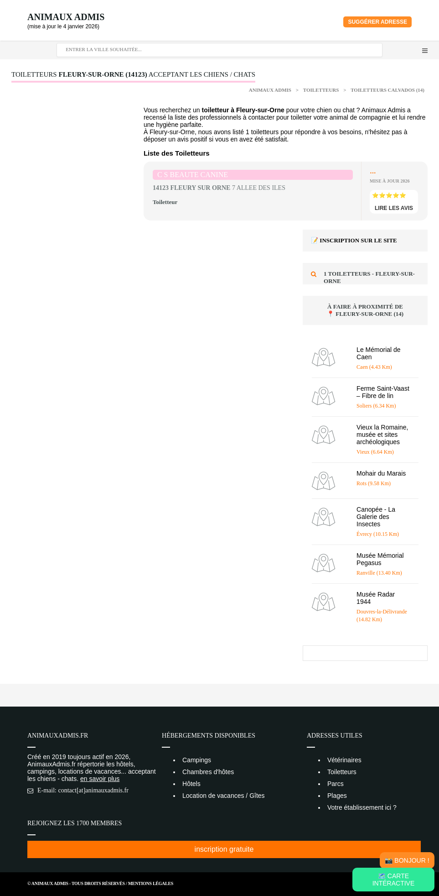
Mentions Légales (150, 883)
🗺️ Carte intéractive (393, 879)
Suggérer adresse (377, 22)
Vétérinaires (344, 760)
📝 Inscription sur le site (354, 240)
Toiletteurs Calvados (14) (387, 90)
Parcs (335, 783)
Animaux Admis (65, 17)
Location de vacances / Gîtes (223, 795)
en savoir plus (99, 778)
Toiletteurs (321, 90)
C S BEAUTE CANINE (192, 174)
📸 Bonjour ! (407, 860)
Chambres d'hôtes (208, 771)
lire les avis (394, 208)
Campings (196, 760)
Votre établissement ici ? (362, 807)
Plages (337, 795)
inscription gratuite (224, 849)
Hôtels (191, 783)
